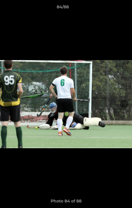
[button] (111, 8)
